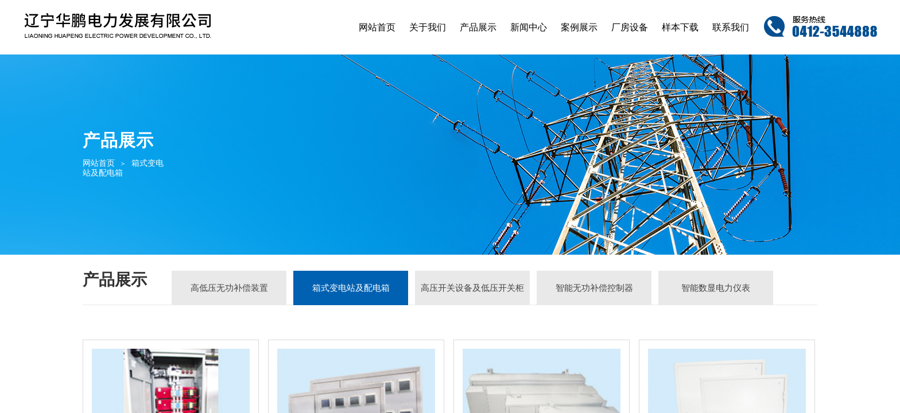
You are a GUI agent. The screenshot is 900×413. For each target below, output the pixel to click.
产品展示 (478, 27)
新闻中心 (528, 27)
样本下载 (680, 27)
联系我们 (730, 27)
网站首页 (377, 27)
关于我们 (427, 27)
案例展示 (579, 27)
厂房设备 (629, 27)
